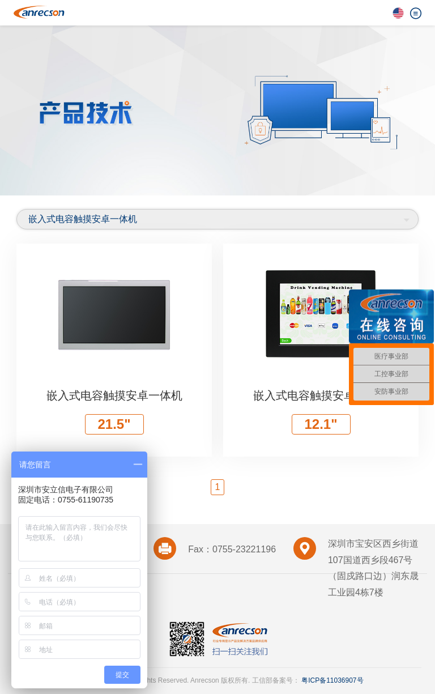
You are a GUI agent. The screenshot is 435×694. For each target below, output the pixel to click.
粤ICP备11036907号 (332, 680)
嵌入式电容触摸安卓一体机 (82, 219)
